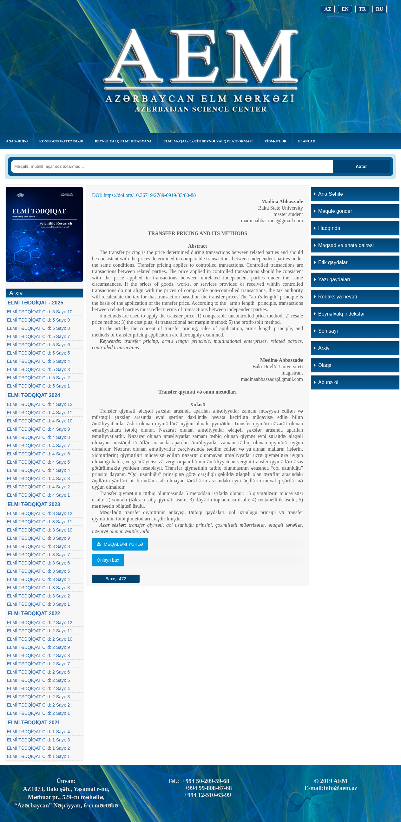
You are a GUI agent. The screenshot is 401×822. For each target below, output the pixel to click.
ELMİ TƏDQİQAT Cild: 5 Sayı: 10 (39, 311)
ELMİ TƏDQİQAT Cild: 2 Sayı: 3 (38, 696)
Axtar (361, 166)
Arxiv (322, 348)
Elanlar (306, 141)
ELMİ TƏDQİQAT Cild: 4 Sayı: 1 (38, 495)
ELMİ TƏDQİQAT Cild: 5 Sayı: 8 (38, 328)
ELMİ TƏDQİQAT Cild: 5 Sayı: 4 (38, 361)
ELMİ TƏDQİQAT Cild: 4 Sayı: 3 (38, 478)
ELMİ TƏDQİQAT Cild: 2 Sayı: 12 (39, 622)
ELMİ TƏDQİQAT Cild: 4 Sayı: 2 (38, 486)
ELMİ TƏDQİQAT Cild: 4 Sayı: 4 (38, 470)
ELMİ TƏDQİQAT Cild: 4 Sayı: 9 (38, 429)
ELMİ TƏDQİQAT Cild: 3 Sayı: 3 (38, 587)
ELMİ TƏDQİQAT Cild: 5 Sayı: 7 (38, 336)
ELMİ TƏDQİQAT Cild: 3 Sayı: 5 (38, 571)
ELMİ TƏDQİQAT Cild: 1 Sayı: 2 (38, 748)
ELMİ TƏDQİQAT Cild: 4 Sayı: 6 (38, 453)
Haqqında (327, 228)
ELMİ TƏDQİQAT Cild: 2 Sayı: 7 (38, 663)
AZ (327, 9)
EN (344, 9)
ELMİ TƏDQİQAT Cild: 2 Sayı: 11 (39, 630)
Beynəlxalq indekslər (339, 313)
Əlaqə (323, 365)
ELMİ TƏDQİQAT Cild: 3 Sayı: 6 (38, 562)
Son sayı (326, 331)
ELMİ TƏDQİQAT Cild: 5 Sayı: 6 (38, 344)
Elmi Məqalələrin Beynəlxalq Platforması (208, 141)
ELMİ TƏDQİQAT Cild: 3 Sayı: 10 (39, 529)
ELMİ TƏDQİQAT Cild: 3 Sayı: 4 (38, 579)
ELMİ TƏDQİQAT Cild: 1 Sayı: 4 (38, 731)
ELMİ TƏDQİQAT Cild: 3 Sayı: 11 (39, 521)
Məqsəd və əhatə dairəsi (344, 245)
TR (362, 9)
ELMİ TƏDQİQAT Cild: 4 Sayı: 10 (39, 420)
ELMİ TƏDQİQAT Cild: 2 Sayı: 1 (38, 713)
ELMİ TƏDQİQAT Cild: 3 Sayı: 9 (38, 538)
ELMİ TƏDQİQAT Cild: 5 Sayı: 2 (38, 377)
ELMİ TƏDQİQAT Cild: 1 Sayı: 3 (38, 739)
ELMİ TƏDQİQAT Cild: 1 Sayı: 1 (38, 756)
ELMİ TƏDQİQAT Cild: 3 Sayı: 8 (38, 546)
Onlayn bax (108, 560)
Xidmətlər (275, 141)
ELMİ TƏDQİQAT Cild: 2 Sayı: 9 (38, 647)
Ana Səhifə (17, 141)
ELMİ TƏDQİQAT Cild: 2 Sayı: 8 (38, 655)
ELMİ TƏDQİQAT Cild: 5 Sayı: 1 (38, 385)
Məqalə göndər (333, 211)
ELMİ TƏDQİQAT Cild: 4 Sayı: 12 (39, 404)
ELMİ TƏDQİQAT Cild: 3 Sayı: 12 (39, 513)
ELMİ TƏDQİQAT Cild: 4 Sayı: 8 (38, 437)
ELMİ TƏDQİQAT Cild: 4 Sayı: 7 (38, 445)
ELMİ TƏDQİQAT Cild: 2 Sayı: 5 (38, 680)
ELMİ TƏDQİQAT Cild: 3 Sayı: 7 (38, 554)
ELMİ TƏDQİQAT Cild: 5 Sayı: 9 (38, 320)
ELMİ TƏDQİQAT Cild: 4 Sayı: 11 (39, 412)
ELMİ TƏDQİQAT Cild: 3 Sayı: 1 (38, 604)
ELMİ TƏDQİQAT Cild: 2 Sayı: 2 (38, 705)
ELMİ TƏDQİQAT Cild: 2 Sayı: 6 (38, 672)
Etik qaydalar (331, 262)
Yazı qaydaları (332, 279)
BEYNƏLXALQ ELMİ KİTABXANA (123, 141)
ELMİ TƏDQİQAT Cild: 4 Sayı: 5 (38, 462)
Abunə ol (326, 382)
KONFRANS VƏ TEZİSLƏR (61, 141)
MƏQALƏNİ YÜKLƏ (120, 544)
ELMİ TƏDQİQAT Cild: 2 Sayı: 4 (38, 688)
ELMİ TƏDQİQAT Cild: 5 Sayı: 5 (38, 353)
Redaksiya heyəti (335, 296)
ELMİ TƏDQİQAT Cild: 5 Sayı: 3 (38, 369)
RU (379, 9)
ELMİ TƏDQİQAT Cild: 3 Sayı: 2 (38, 595)
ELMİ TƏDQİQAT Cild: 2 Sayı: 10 (39, 639)
